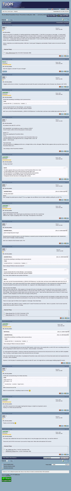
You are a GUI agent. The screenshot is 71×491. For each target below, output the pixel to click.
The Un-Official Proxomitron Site (14, 471)
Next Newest (13, 457)
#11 (70, 321)
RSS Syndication (46, 471)
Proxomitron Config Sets (26, 14)
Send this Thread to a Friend (9, 466)
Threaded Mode (59, 22)
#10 (68, 246)
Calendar (62, 9)
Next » (11, 19)
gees (3, 119)
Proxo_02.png (9, 315)
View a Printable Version (8, 464)
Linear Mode (66, 22)
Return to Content (30, 471)
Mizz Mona (8, 475)
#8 (68, 203)
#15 (68, 429)
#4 (68, 90)
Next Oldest (6, 457)
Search (49, 9)
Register (15, 11)
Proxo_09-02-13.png (10, 52)
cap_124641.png (9, 449)
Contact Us (5, 471)
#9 (68, 221)
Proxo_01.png (9, 313)
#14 (68, 413)
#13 (68, 396)
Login (12, 11)
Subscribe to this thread (8, 467)
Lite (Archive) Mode (38, 471)
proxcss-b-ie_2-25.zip (10, 451)
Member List (55, 9)
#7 (68, 182)
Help (67, 9)
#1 (68, 25)
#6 (68, 154)
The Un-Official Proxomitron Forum (10, 14)
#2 (68, 59)
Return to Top (23, 471)
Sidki (34, 14)
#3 (68, 74)
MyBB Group (17, 474)
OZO (3, 27)
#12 (68, 366)
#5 (68, 117)
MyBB (8, 474)
